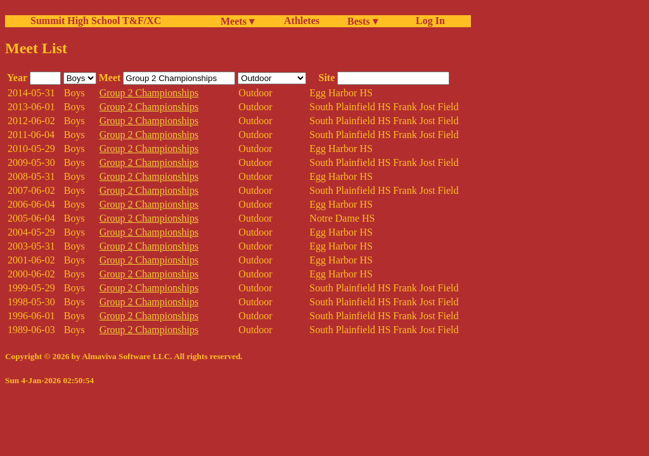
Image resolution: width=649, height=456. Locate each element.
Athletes (301, 20)
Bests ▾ (362, 21)
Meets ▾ (237, 21)
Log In (428, 20)
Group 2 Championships (149, 92)
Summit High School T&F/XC (95, 20)
